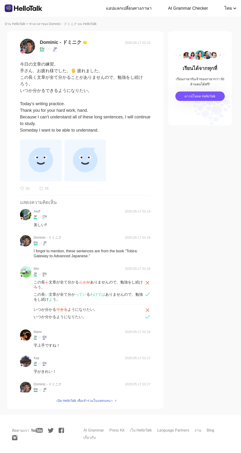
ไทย (228, 8)
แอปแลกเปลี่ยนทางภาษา (129, 8)
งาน (198, 430)
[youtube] (37, 430)
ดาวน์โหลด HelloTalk (200, 96)
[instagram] (14, 437)
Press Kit (117, 430)
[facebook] (61, 430)
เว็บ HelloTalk (141, 430)
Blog (210, 430)
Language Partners (173, 430)
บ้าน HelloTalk (15, 24)
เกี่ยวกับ (89, 438)
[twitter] (51, 430)
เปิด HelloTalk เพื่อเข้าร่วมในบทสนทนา (84, 401)
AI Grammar (93, 430)
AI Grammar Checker (188, 8)
